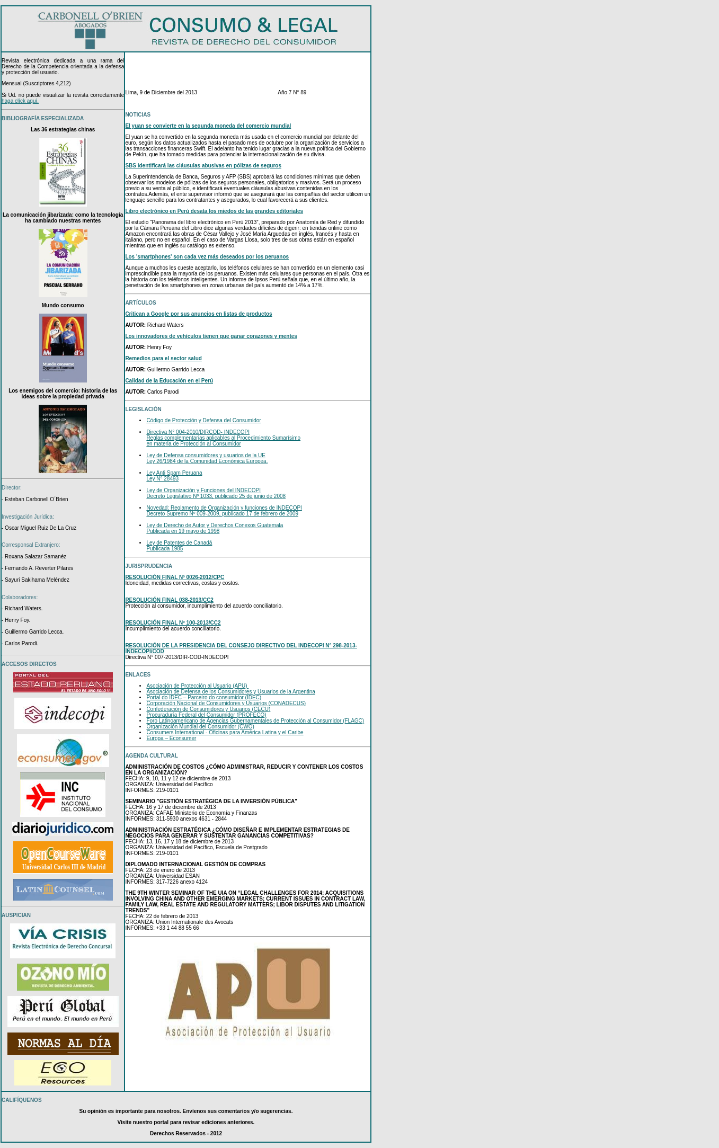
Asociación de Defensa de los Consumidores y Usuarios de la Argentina (230, 692)
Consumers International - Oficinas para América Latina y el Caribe (224, 732)
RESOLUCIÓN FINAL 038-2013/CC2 (169, 600)
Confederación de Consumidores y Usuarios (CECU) (208, 709)
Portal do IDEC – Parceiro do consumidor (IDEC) (203, 697)
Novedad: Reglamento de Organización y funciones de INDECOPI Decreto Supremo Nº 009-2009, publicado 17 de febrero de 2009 (224, 511)
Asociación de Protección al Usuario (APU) (197, 686)
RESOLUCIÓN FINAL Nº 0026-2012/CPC (174, 577)
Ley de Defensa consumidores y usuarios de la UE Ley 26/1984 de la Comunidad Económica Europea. (207, 458)
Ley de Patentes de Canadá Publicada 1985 (179, 545)
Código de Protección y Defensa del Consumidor (203, 420)
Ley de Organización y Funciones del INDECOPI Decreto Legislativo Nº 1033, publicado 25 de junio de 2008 (216, 493)
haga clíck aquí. (20, 101)
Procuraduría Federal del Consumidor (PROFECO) (206, 715)
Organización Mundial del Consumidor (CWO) (200, 726)
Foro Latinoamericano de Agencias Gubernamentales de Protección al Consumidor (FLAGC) (255, 721)
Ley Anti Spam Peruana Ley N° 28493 (174, 476)
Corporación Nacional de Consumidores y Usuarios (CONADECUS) (226, 703)
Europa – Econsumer (171, 738)
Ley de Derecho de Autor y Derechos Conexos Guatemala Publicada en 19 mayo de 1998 (214, 528)
